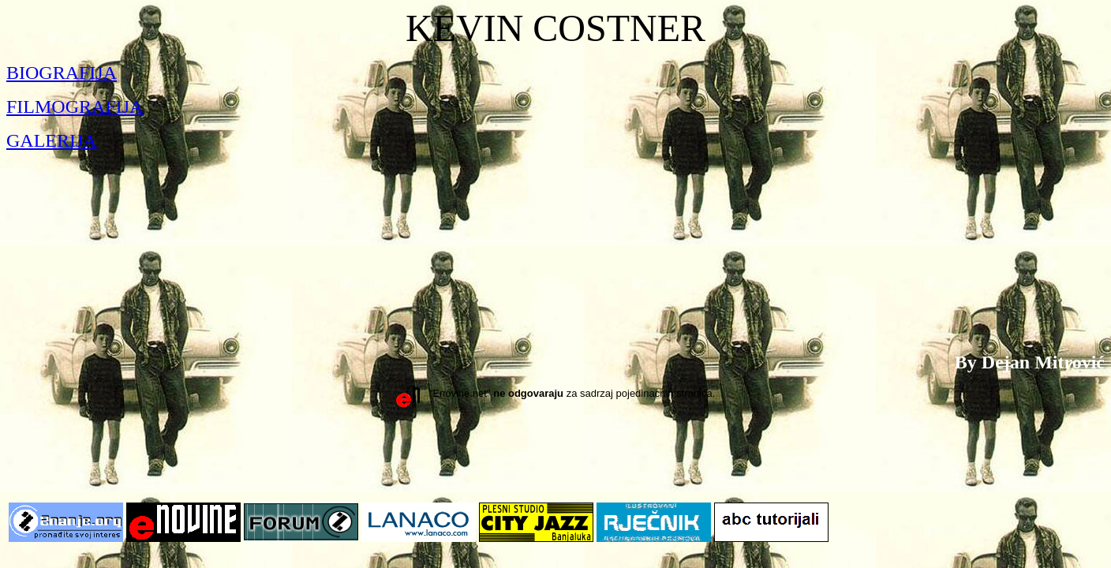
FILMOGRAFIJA (74, 106)
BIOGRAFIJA (61, 72)
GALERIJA (51, 140)
